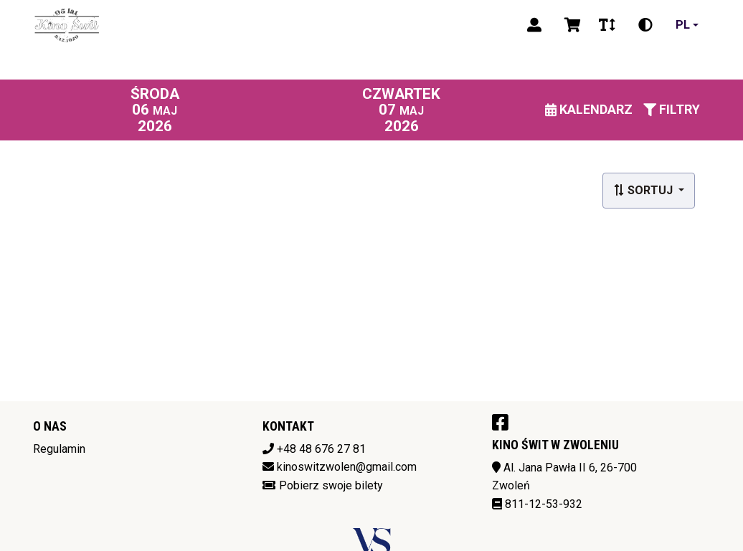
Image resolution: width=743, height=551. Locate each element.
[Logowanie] (534, 25)
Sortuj (644, 190)
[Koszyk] (570, 25)
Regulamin (59, 449)
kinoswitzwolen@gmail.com (347, 467)
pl (683, 25)
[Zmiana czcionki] (607, 25)
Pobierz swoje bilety (331, 485)
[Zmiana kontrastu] (645, 25)
